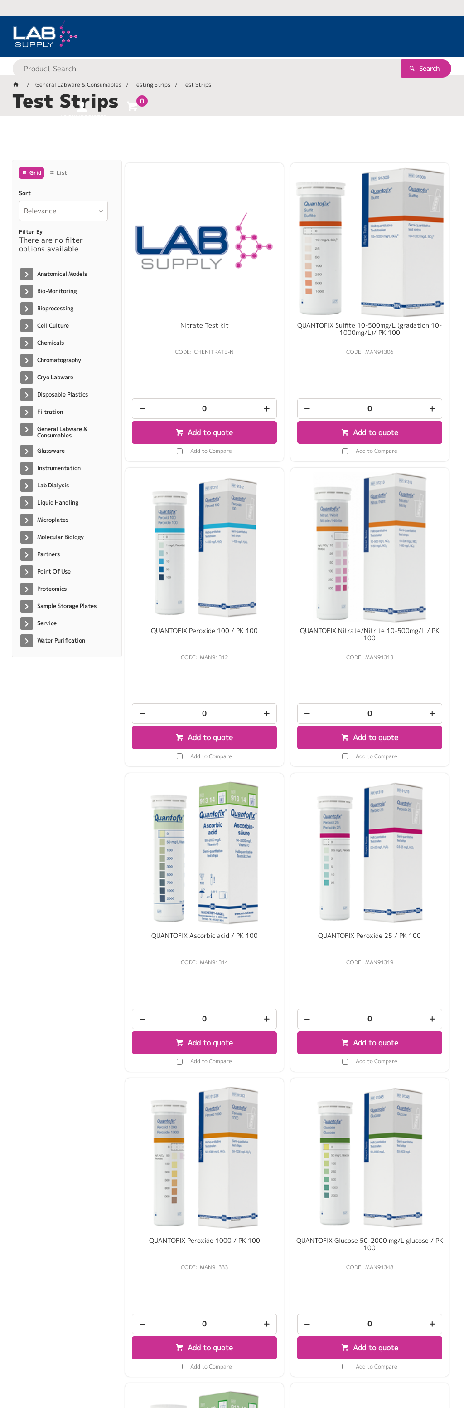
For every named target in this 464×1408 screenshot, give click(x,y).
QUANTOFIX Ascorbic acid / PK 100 (287, 540)
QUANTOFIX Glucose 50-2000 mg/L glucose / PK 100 (287, 799)
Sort (25, 193)
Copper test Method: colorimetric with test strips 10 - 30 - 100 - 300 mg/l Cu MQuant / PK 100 (397, 1066)
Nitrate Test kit (177, 276)
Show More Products (291, 1211)
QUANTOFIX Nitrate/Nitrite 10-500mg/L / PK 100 (177, 540)
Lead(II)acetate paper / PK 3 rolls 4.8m (177, 1059)
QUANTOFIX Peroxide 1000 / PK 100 (177, 799)
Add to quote (181, 384)
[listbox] (63, 211)
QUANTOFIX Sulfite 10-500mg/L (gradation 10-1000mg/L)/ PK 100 (287, 284)
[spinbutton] (177, 360)
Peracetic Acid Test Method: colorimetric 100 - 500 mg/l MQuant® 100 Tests (287, 1063)
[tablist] (232, 141)
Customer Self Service (119, 1372)
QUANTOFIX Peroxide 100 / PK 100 (397, 280)
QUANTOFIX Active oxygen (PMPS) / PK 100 (397, 799)
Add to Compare (183, 402)
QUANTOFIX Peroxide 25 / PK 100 (397, 540)
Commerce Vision (186, 1372)
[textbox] (216, 36)
